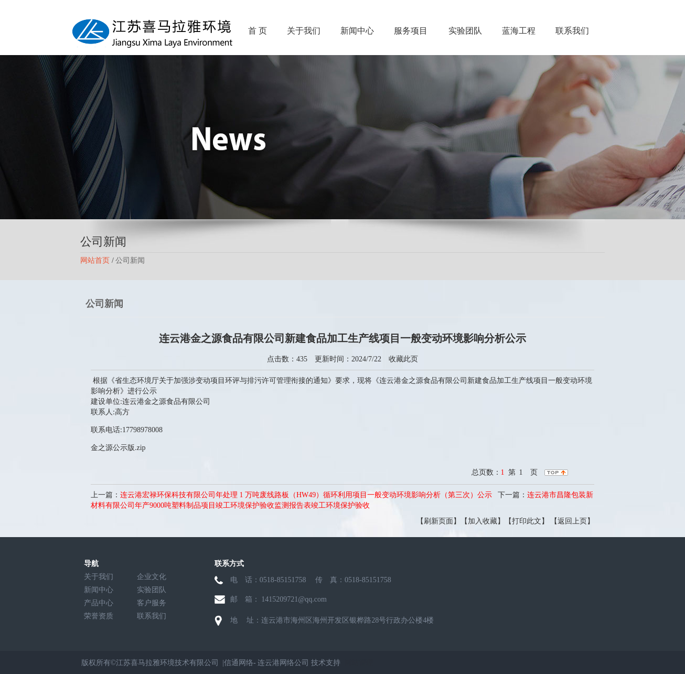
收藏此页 (403, 359)
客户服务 (151, 603)
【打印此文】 (527, 521)
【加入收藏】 (483, 521)
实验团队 (465, 30)
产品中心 (98, 603)
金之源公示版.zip (118, 448)
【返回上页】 (572, 521)
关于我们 (303, 30)
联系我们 (572, 30)
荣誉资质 (98, 616)
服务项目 (410, 30)
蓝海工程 (519, 30)
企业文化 (151, 577)
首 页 (257, 30)
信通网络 (238, 663)
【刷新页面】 (438, 521)
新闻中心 (357, 30)
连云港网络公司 (283, 663)
